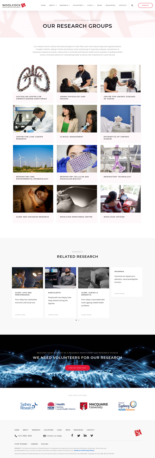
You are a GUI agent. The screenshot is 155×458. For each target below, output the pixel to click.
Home (43, 5)
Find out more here (77, 368)
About (25, 430)
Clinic (59, 430)
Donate (145, 5)
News (99, 5)
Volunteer (48, 430)
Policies (44, 444)
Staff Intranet (21, 444)
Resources (110, 5)
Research (36, 430)
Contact (123, 5)
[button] (52, 5)
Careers (34, 444)
